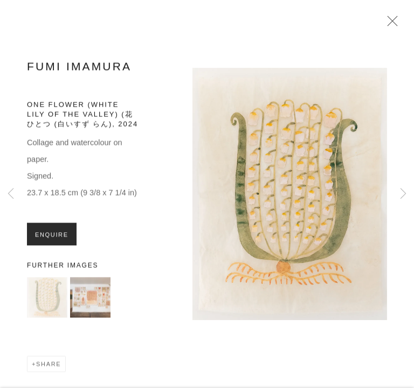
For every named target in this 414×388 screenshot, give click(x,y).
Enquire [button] (51, 237)
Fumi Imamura (79, 68)
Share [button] (48, 366)
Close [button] (390, 24)
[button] (47, 300)
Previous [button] (11, 194)
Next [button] (403, 194)
